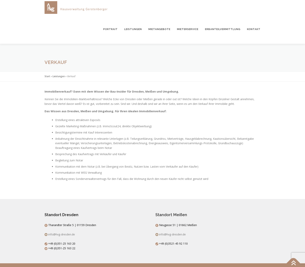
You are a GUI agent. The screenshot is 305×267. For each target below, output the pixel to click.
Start (47, 76)
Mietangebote (159, 29)
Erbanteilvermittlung (222, 29)
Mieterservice (187, 29)
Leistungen (133, 29)
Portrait (110, 29)
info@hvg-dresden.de (61, 234)
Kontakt (253, 29)
